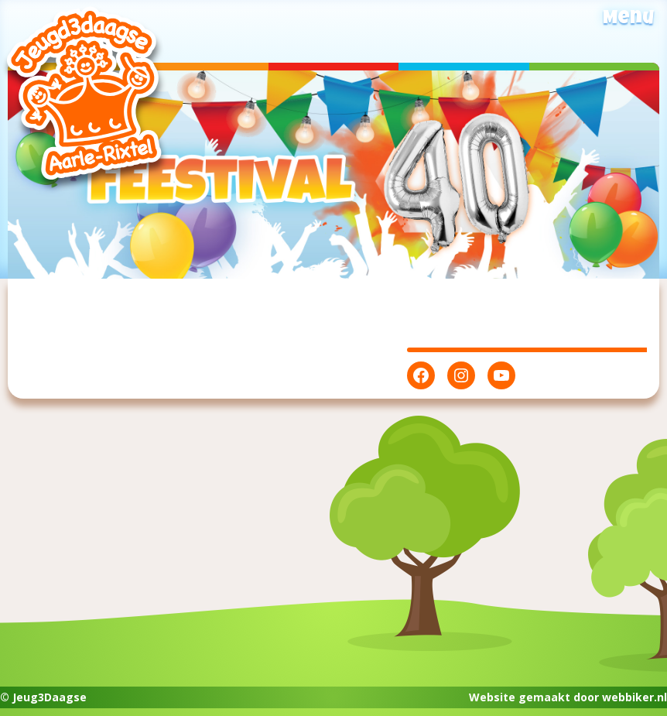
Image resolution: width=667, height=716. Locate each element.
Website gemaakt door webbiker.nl (568, 697)
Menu (628, 19)
